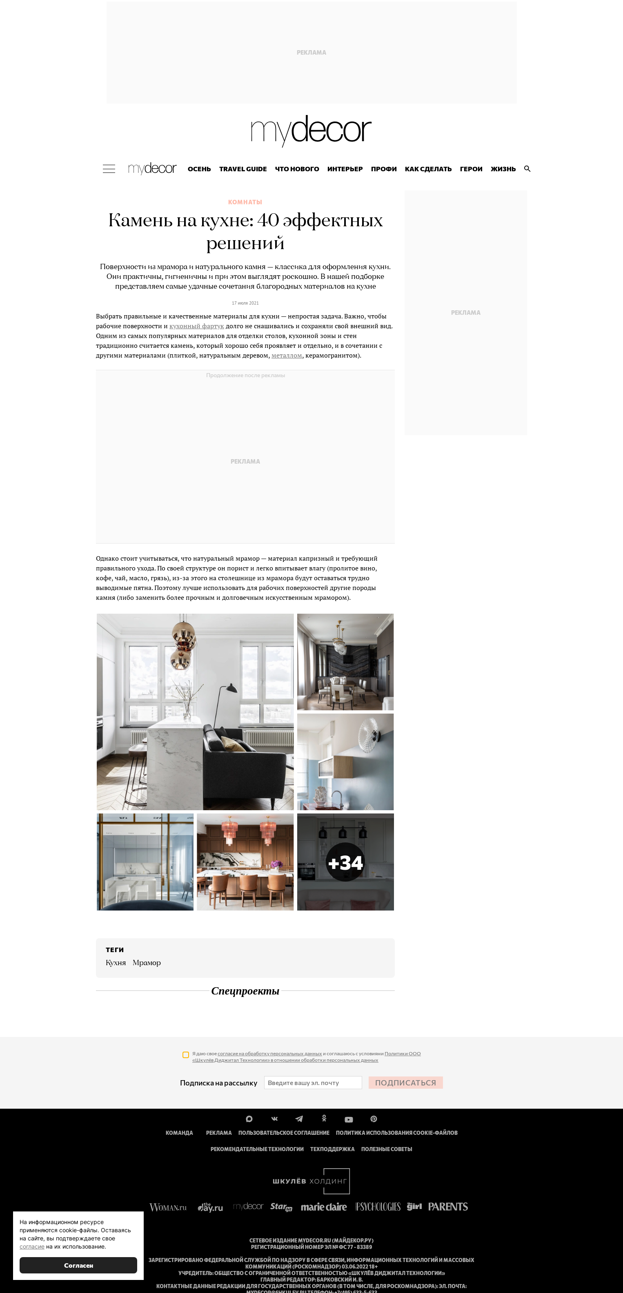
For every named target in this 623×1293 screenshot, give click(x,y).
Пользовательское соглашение (283, 1133)
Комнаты (245, 202)
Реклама (219, 1133)
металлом (286, 355)
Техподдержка (332, 1149)
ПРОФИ (384, 169)
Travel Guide (243, 169)
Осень (199, 169)
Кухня (116, 963)
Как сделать (428, 169)
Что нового (297, 169)
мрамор (147, 963)
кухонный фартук (196, 326)
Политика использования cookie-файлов (397, 1133)
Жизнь (503, 169)
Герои (471, 169)
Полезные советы (386, 1149)
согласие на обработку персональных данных (270, 1054)
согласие (32, 1246)
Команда (179, 1133)
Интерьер (345, 169)
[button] (345, 862)
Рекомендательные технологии (257, 1149)
